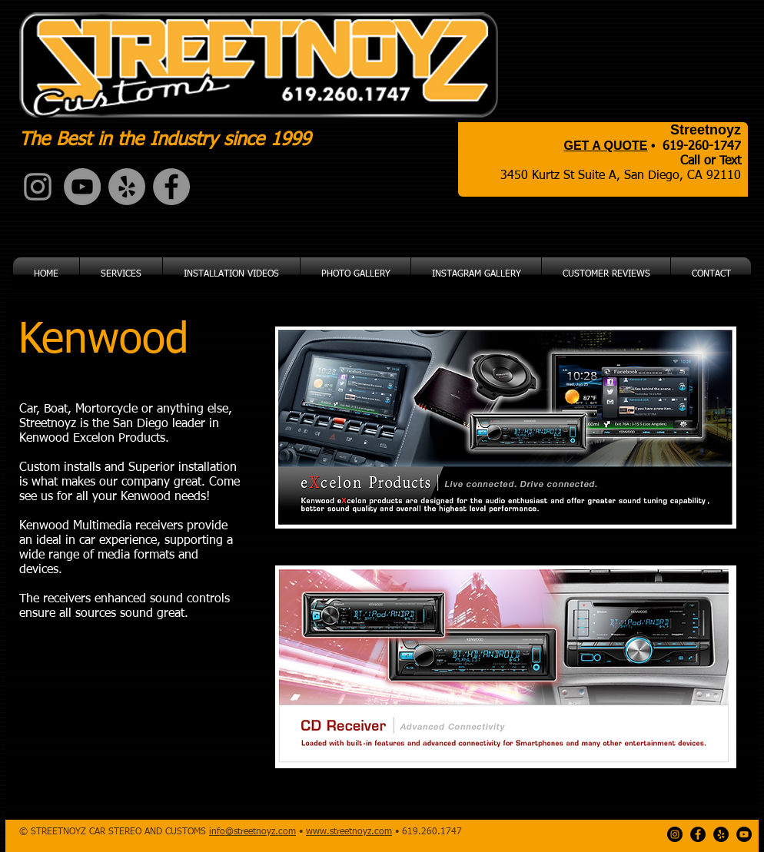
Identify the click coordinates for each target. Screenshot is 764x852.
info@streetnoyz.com (252, 832)
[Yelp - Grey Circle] (126, 186)
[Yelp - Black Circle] (721, 834)
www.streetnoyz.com (349, 832)
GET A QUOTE (605, 145)
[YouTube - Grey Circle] (82, 186)
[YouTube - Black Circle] (744, 834)
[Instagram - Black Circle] (675, 834)
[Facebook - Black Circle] (698, 834)
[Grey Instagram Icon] (37, 186)
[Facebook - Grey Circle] (171, 186)
